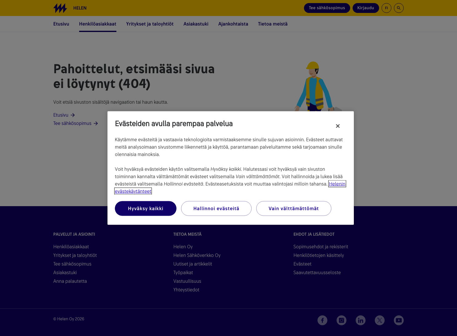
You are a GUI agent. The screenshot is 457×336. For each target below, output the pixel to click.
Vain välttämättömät (294, 208)
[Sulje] (338, 126)
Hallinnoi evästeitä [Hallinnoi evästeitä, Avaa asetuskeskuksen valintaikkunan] (216, 208)
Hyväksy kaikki (145, 208)
